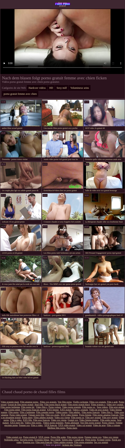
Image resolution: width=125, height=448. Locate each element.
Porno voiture (55, 407)
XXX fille (27, 420)
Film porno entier (12, 410)
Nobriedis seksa (11, 440)
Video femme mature (89, 420)
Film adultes (75, 412)
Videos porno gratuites (53, 423)
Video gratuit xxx (14, 437)
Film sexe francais (41, 420)
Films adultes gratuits (43, 417)
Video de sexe (99, 425)
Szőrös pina (67, 440)
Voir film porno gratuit (90, 423)
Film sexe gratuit (116, 407)
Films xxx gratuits (48, 402)
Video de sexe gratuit (99, 410)
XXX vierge (43, 437)
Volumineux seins (79, 87)
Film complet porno (45, 412)
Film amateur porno (29, 402)
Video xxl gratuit (84, 425)
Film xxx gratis (52, 415)
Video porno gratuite (71, 407)
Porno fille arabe (58, 437)
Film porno (13, 412)
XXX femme (53, 410)
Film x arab (112, 402)
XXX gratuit (65, 410)
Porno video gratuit (18, 415)
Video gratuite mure (10, 402)
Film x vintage (113, 425)
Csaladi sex (79, 440)
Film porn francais (43, 442)
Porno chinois (108, 423)
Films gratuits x (98, 404)
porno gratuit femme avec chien (20, 93)
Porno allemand (72, 423)
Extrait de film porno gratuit (20, 404)
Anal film (38, 404)
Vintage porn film (36, 415)
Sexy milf (62, 87)
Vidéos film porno (33, 423)
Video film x (41, 407)
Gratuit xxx (73, 420)
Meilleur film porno (56, 428)
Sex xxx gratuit (62, 4)
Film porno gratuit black (79, 404)
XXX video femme (69, 415)
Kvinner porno (104, 440)
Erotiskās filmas (42, 440)
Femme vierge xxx (93, 437)
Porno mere (27, 417)
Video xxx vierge (62, 417)
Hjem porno (90, 440)
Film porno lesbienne (10, 407)
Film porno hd (28, 407)
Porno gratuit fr (30, 437)
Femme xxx (24, 425)
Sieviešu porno (26, 440)
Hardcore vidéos (37, 87)
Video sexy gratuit (115, 404)
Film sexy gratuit (93, 417)
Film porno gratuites (83, 442)
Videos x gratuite (80, 410)
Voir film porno (65, 402)
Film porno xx (89, 407)
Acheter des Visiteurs (72, 445)
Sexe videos (102, 407)
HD (51, 87)
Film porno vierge (75, 437)
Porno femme (85, 415)
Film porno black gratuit (55, 404)
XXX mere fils (16, 423)
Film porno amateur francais (105, 415)
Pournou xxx (28, 442)
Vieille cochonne (80, 402)
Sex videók (55, 440)
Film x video (16, 420)
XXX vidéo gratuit (66, 425)
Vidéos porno (61, 412)
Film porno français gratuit (33, 410)
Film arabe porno (108, 420)
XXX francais (50, 425)
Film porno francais (91, 412)
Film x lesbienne (27, 412)
